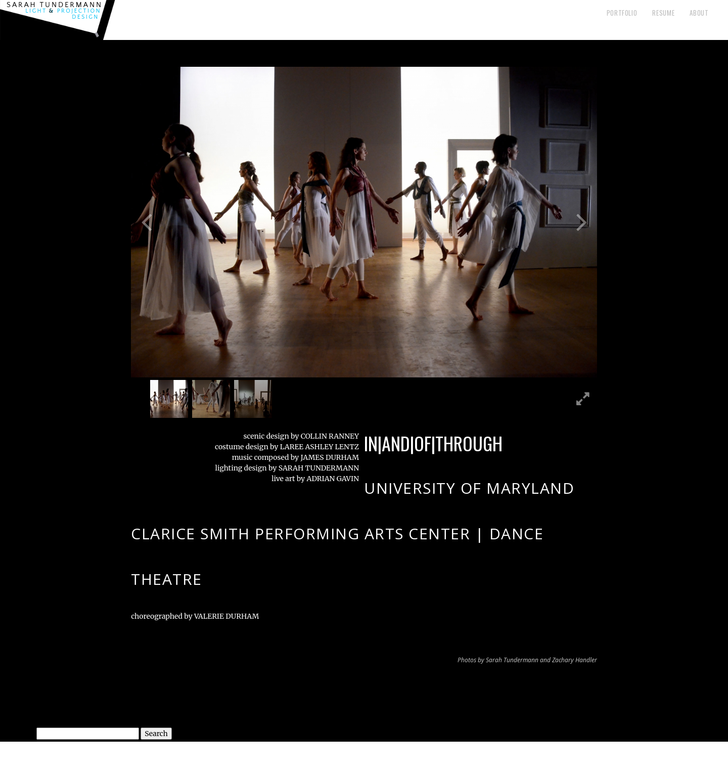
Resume (663, 12)
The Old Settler (168, 693)
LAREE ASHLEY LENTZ (318, 446)
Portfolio (622, 12)
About (699, 12)
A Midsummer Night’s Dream (542, 693)
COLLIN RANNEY (330, 436)
